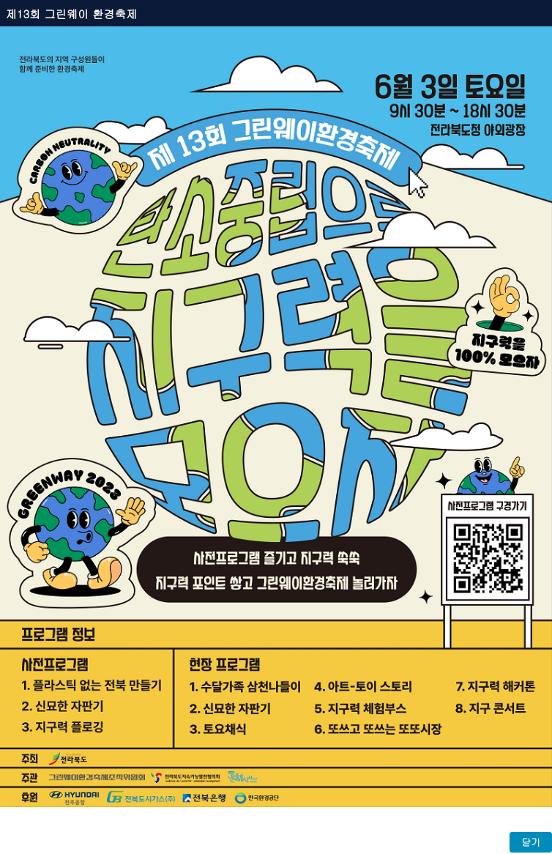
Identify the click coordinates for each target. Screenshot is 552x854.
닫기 (530, 842)
